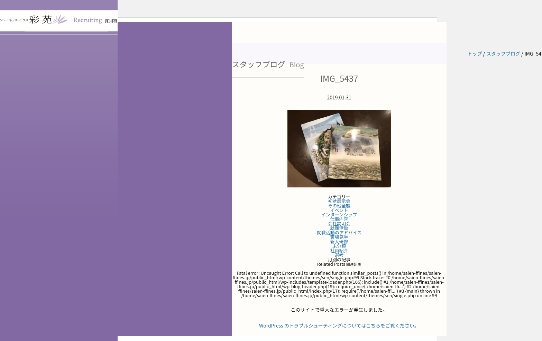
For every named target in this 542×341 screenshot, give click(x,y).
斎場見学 (339, 237)
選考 (338, 255)
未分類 (339, 246)
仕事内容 (339, 219)
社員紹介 (339, 250)
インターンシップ (339, 214)
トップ (474, 53)
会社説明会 (339, 223)
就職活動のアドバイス (339, 232)
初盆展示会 (339, 201)
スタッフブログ (503, 53)
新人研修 (339, 241)
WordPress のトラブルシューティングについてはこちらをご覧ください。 (339, 325)
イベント (339, 210)
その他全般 (339, 205)
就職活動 (339, 228)
